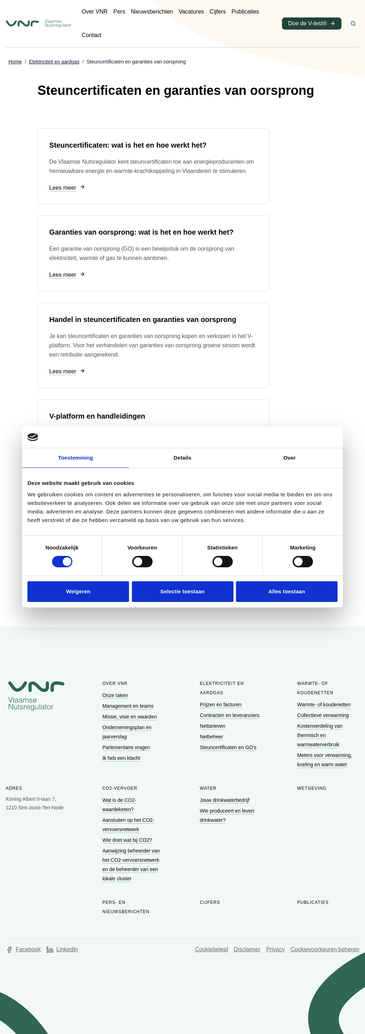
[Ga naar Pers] (119, 11)
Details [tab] (182, 458)
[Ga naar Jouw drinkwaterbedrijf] (225, 800)
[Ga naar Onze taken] (115, 695)
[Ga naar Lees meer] (67, 188)
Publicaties (313, 902)
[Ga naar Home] (15, 62)
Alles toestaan (286, 591)
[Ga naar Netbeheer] (212, 736)
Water (208, 788)
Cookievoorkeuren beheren (325, 949)
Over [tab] (289, 458)
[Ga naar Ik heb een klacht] (122, 758)
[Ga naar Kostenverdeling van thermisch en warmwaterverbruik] (320, 735)
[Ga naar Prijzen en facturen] (221, 704)
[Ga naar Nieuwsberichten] (152, 11)
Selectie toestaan (182, 591)
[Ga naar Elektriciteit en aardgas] (54, 62)
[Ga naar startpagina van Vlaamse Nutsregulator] (38, 24)
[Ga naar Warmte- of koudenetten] (324, 704)
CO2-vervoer (119, 788)
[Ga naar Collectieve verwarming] (323, 715)
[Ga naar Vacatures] (191, 11)
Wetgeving (312, 788)
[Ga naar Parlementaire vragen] (126, 747)
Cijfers (210, 902)
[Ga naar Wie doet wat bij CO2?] (127, 840)
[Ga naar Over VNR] (95, 11)
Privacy (275, 949)
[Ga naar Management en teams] (128, 706)
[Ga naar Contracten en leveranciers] (230, 715)
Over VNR (115, 683)
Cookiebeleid (211, 949)
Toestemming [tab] (75, 458)
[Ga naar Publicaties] (245, 11)
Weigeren (78, 591)
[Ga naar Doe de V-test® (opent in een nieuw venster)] (311, 23)
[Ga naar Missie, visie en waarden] (130, 717)
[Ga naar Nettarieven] (213, 726)
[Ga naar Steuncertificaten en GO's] (229, 747)
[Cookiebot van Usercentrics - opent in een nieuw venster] (306, 437)
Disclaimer (247, 949)
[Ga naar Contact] (91, 35)
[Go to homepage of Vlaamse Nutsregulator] (36, 696)
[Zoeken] (353, 23)
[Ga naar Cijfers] (218, 11)
